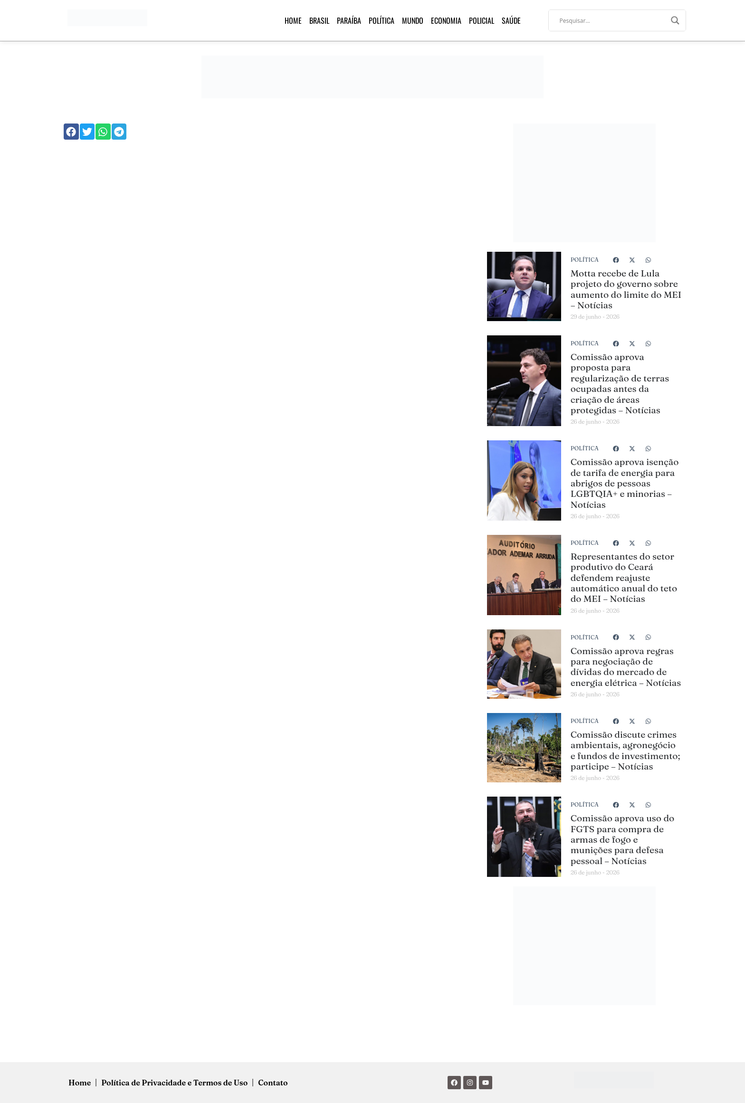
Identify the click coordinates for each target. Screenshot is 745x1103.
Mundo (412, 20)
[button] (71, 132)
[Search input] (613, 20)
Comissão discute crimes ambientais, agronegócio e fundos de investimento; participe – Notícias (625, 750)
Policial (481, 20)
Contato (272, 1082)
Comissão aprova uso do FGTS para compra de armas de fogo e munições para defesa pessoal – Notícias (623, 839)
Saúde (511, 20)
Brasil (319, 20)
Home (293, 20)
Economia (446, 20)
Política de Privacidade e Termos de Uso (174, 1082)
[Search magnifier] (675, 20)
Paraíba (349, 20)
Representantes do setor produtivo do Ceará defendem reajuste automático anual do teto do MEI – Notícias (624, 578)
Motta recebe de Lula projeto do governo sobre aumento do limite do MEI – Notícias (626, 289)
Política (381, 20)
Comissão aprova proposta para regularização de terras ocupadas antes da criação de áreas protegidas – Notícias (620, 383)
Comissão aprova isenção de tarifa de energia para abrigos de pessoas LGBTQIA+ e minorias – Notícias (625, 483)
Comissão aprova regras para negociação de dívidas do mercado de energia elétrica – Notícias (626, 666)
